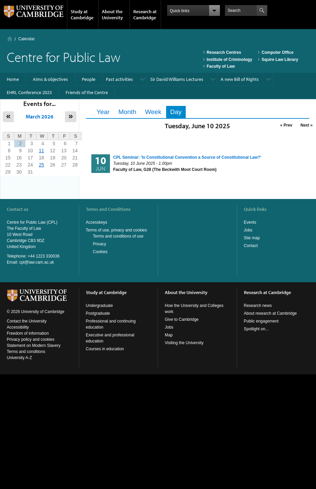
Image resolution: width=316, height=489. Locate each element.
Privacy (99, 244)
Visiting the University (184, 342)
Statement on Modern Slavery (34, 345)
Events (250, 222)
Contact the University (26, 321)
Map (169, 335)
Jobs (248, 230)
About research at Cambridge (270, 313)
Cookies (100, 251)
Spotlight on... (256, 329)
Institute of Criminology (229, 59)
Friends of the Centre (87, 92)
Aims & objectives (50, 79)
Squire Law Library (280, 59)
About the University (112, 14)
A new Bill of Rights (240, 79)
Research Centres (224, 52)
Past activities (119, 79)
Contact (251, 245)
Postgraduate (98, 313)
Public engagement (261, 321)
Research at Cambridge (145, 14)
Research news (258, 305)
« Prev (286, 125)
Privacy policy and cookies (30, 339)
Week (153, 111)
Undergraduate (99, 305)
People (88, 79)
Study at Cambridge (82, 14)
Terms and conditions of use (118, 236)
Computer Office (277, 52)
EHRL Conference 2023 (29, 92)
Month (127, 111)
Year (103, 111)
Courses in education (105, 349)
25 (41, 165)
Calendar (26, 39)
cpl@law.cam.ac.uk (36, 262)
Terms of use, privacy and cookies (116, 230)
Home (10, 39)
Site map (252, 238)
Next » (306, 125)
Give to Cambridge (182, 319)
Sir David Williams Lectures (176, 79)
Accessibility (18, 327)
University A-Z (19, 357)
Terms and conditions (26, 351)
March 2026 (39, 116)
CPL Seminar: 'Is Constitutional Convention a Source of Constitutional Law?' (187, 157)
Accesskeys (96, 222)
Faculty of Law (221, 66)
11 (41, 150)
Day (178, 111)
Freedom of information (28, 333)
